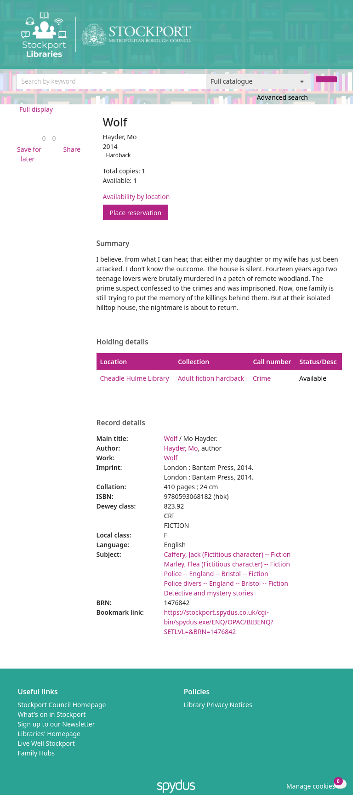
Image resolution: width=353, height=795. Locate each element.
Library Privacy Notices (218, 704)
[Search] (326, 79)
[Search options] (258, 81)
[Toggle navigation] (332, 38)
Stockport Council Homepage (62, 704)
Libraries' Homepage (49, 733)
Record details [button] (121, 423)
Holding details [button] (122, 342)
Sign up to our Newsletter (56, 724)
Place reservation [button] (139, 212)
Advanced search (282, 97)
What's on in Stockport (52, 714)
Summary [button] (113, 244)
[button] (28, 154)
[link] (44, 138)
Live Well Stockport (46, 743)
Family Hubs (36, 753)
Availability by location (136, 196)
